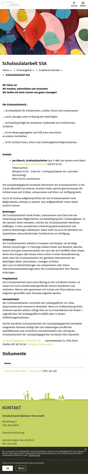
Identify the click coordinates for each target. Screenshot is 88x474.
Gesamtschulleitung (13, 433)
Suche (74, 6)
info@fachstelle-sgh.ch (42, 344)
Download (76, 371)
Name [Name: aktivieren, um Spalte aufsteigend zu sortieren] (7, 363)
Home (6, 70)
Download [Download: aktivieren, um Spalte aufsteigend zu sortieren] (74, 363)
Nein (21, 468)
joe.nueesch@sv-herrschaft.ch (28, 164)
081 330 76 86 (9, 444)
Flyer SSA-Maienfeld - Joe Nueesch (23, 371)
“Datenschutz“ (34, 455)
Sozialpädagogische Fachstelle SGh (23, 340)
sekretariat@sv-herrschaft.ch (18, 441)
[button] (25, 70)
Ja (7, 468)
